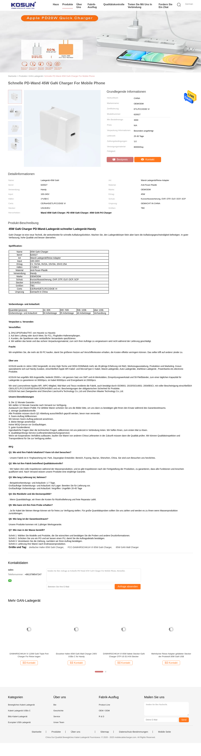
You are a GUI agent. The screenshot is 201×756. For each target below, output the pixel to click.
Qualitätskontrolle (113, 4)
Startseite (36, 732)
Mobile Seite (164, 732)
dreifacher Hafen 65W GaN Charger (46, 547)
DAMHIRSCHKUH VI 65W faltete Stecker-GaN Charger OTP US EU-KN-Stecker (124, 655)
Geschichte (58, 710)
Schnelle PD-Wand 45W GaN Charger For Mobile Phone (69, 76)
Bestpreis (120, 159)
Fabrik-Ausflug (92, 5)
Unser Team (58, 722)
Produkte (67, 4)
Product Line (104, 705)
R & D (101, 716)
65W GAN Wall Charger (127, 547)
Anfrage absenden (128, 586)
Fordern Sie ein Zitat (165, 5)
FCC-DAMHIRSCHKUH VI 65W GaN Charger (89, 547)
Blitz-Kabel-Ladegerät (17, 716)
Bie (54, 705)
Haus (56, 4)
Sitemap (104, 732)
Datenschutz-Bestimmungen (133, 732)
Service (56, 716)
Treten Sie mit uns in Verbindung (140, 5)
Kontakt (147, 159)
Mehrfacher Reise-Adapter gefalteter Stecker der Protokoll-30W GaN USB (171, 655)
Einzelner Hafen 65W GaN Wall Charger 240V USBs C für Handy (76, 655)
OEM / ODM (104, 710)
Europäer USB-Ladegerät (19, 722)
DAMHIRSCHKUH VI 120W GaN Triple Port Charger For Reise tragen (29, 655)
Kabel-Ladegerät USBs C (19, 710)
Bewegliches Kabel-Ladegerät (21, 705)
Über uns (79, 5)
